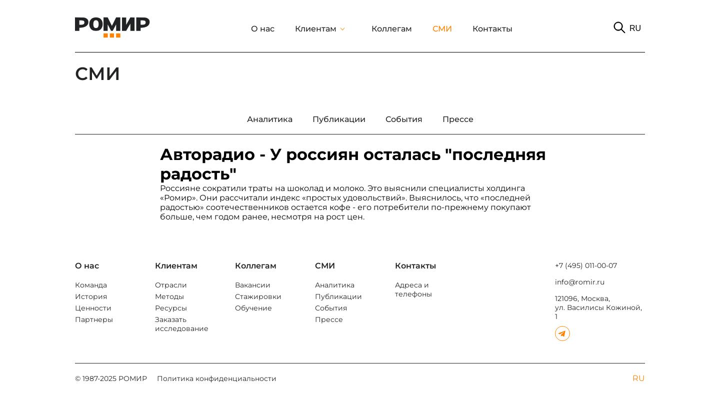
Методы (169, 296)
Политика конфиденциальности (216, 378)
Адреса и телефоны (413, 289)
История (91, 296)
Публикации (338, 296)
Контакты (492, 29)
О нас (262, 29)
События (331, 308)
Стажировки (258, 296)
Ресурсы (171, 308)
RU (635, 28)
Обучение (253, 308)
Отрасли (171, 285)
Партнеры (94, 319)
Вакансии (252, 285)
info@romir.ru (579, 282)
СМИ (442, 29)
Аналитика (334, 285)
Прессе (329, 319)
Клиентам (315, 29)
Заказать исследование (181, 324)
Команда (91, 285)
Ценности (93, 308)
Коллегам (392, 29)
